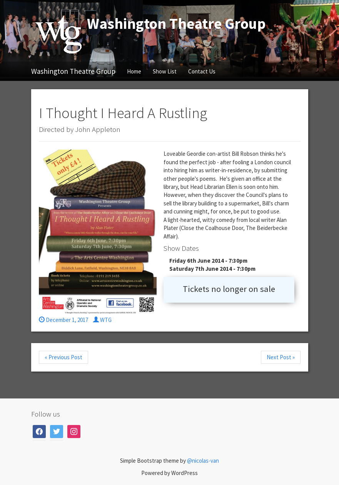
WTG (102, 319)
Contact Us (201, 71)
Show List (165, 71)
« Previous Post (63, 357)
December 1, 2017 (63, 319)
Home (134, 71)
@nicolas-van (203, 460)
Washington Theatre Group (73, 71)
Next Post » (281, 357)
